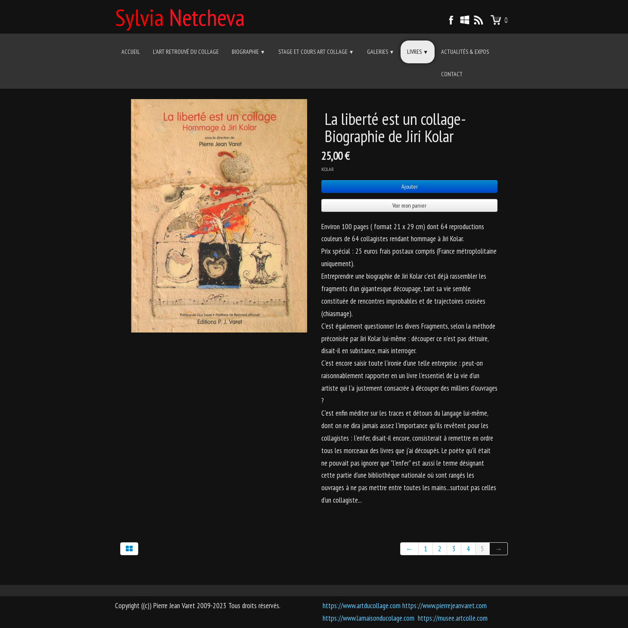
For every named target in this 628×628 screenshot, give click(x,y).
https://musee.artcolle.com (453, 618)
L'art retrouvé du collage (186, 52)
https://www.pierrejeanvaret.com (444, 605)
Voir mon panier (409, 205)
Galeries (381, 52)
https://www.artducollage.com (362, 605)
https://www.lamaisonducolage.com (368, 618)
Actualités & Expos (465, 52)
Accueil (130, 52)
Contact (452, 74)
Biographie (248, 52)
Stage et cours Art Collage (316, 52)
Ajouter (409, 186)
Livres (417, 52)
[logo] (183, 16)
